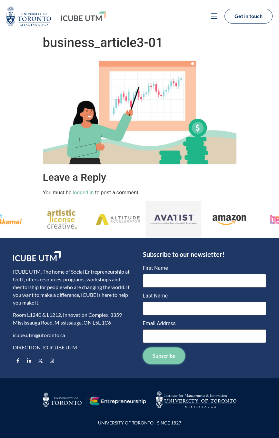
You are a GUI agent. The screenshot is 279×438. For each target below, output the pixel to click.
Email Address (159, 323)
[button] (214, 17)
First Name (155, 268)
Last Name (155, 295)
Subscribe (164, 356)
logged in (83, 193)
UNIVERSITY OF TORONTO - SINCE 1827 (139, 422)
